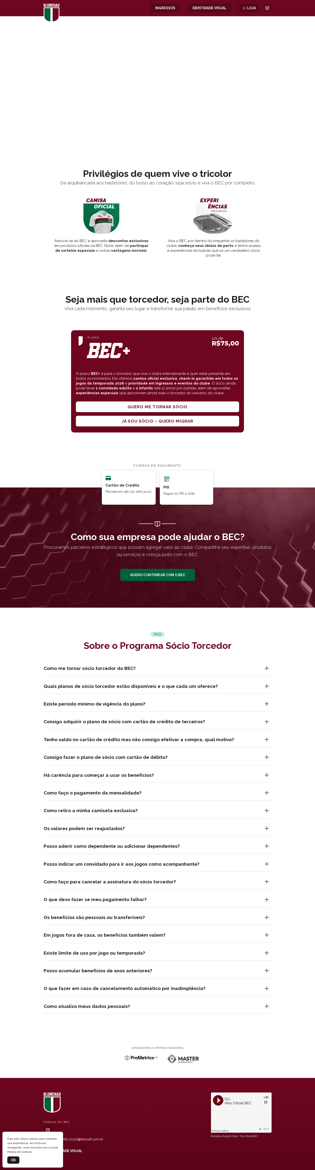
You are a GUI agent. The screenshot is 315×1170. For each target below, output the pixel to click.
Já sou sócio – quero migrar (157, 421)
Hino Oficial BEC (249, 1136)
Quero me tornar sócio (157, 406)
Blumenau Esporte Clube (224, 1136)
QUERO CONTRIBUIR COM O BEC (157, 575)
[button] (157, 130)
